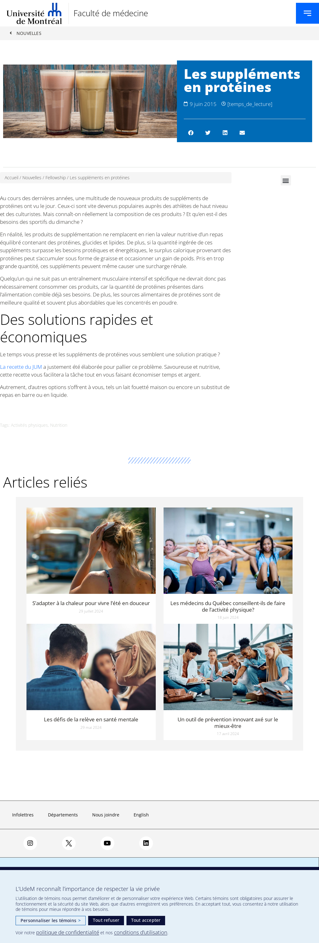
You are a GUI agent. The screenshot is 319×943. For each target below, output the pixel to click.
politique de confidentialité (67, 932)
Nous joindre (105, 815)
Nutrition (58, 425)
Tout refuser (106, 920)
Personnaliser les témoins (51, 920)
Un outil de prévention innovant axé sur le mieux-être (228, 722)
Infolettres (23, 815)
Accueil (11, 178)
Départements (63, 815)
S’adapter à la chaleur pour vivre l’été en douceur (91, 603)
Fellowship (55, 178)
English (141, 815)
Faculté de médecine (111, 13)
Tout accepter (146, 920)
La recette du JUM (21, 366)
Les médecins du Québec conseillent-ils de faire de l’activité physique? (227, 606)
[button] (191, 133)
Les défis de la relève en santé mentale (91, 719)
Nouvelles (31, 178)
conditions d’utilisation (140, 932)
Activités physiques (29, 425)
